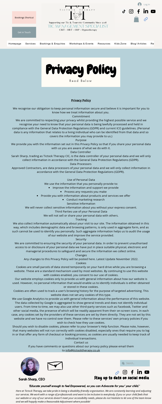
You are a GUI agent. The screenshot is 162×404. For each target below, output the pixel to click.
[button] (136, 19)
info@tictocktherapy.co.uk (82, 350)
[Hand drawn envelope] (55, 364)
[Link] (146, 19)
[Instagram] (131, 11)
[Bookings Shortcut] (24, 17)
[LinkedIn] (146, 11)
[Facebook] (138, 11)
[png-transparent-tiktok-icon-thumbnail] (124, 11)
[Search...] (135, 363)
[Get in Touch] (24, 32)
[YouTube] (153, 11)
